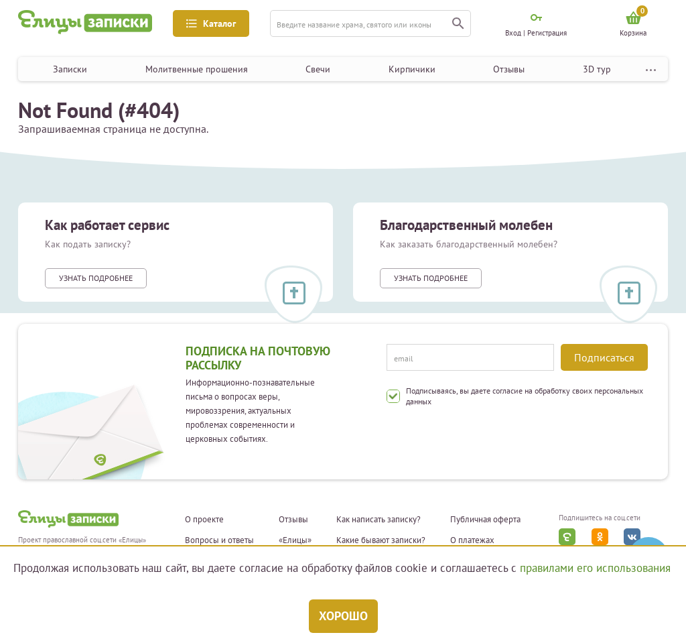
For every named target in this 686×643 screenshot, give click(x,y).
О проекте (204, 519)
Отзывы (509, 69)
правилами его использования (595, 568)
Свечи (317, 69)
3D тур (597, 69)
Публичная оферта (485, 519)
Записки (70, 69)
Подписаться (604, 357)
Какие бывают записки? (380, 540)
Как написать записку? (378, 519)
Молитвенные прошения (196, 69)
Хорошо (343, 616)
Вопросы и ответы (219, 540)
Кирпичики (412, 69)
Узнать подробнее (96, 278)
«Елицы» (295, 540)
